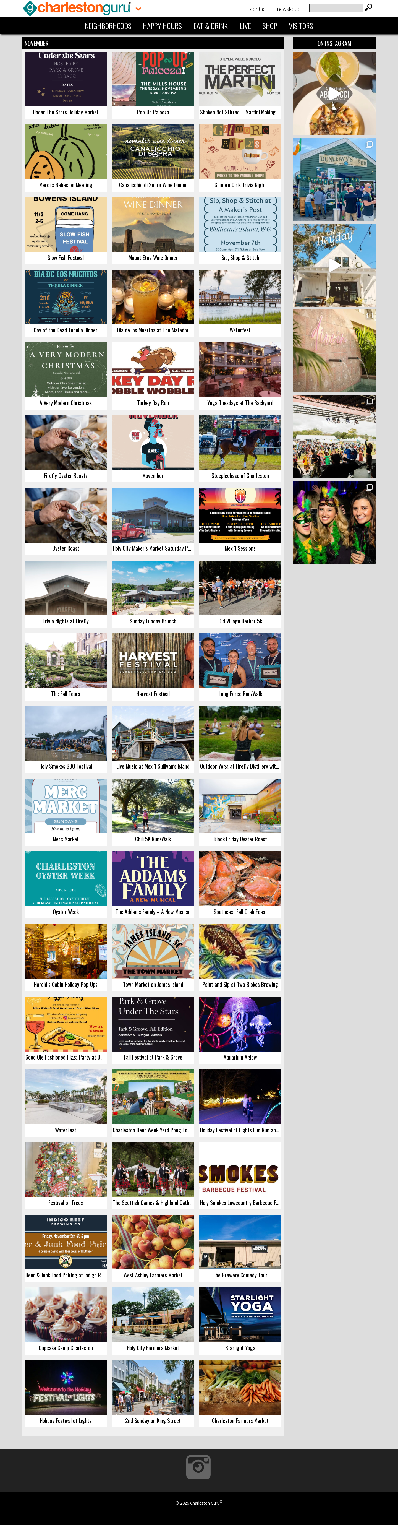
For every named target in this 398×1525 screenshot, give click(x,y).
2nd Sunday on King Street (153, 1420)
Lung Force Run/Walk (240, 693)
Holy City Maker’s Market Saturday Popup (153, 548)
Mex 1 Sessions (240, 548)
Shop (270, 25)
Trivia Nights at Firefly (66, 621)
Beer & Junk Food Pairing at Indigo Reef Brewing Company (66, 1275)
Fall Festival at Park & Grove (153, 1057)
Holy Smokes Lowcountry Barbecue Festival (240, 1202)
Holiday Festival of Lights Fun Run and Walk (240, 1130)
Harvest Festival (153, 693)
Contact (258, 9)
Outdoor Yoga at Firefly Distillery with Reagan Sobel (240, 766)
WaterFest (65, 1130)
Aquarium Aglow (240, 1057)
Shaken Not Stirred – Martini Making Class (240, 112)
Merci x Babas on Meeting (65, 185)
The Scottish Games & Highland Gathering (153, 1202)
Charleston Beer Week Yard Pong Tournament (153, 1130)
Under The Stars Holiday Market (66, 112)
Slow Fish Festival (66, 257)
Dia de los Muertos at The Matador (153, 330)
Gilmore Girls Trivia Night (240, 185)
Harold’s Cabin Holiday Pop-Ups (66, 984)
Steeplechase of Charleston (240, 475)
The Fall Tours (65, 693)
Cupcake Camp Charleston (66, 1348)
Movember (153, 475)
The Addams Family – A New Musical (153, 911)
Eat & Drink (210, 25)
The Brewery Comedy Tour (240, 1275)
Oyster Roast (65, 548)
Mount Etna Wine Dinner (153, 257)
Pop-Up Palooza (153, 112)
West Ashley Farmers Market (153, 1275)
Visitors (301, 25)
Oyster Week (66, 911)
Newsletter (289, 9)
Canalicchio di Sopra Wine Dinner (153, 185)
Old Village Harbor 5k (240, 621)
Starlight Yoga (240, 1348)
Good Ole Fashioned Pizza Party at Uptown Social (66, 1057)
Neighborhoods (108, 25)
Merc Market (66, 839)
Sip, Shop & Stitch (240, 257)
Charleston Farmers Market (240, 1420)
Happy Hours (162, 25)
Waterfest (240, 330)
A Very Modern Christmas (66, 403)
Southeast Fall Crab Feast (240, 911)
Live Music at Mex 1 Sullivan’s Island (153, 766)
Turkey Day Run (153, 403)
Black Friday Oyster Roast (240, 839)
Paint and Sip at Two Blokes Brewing (240, 984)
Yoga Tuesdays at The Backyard (240, 403)
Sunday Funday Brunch (153, 621)
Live (245, 25)
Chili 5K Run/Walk (153, 839)
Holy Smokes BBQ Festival (65, 766)
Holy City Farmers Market (153, 1348)
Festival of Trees (65, 1202)
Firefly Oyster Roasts (66, 475)
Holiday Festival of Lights (65, 1420)
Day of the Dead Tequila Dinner (66, 330)
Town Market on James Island (153, 984)
